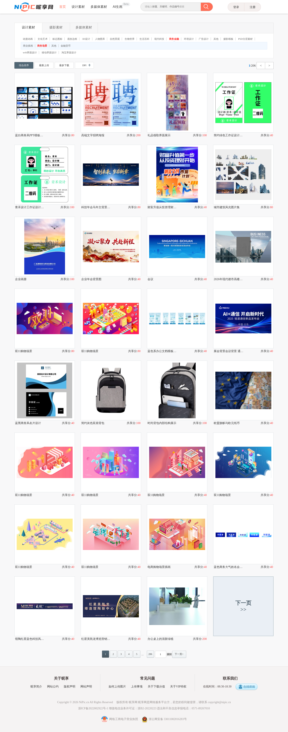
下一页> (179, 654)
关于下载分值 (156, 686)
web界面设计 (30, 52)
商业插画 (28, 45)
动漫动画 (28, 39)
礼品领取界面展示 (159, 135)
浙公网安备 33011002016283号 (164, 719)
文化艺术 (43, 39)
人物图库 (100, 39)
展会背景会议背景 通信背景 (228, 351)
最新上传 (44, 65)
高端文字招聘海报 (92, 135)
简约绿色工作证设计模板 (228, 135)
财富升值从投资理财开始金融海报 (162, 207)
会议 (150, 279)
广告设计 (204, 39)
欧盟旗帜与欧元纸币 (227, 423)
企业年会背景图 (91, 279)
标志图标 (57, 39)
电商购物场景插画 (159, 567)
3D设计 (86, 39)
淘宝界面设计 (69, 52)
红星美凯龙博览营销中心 (96, 638)
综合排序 (24, 65)
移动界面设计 (49, 52)
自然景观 (115, 39)
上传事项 (137, 686)
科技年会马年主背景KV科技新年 (96, 207)
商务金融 (174, 39)
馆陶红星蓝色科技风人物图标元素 (30, 638)
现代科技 (159, 39)
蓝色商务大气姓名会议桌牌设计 (228, 567)
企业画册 (21, 279)
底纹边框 (72, 39)
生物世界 (130, 39)
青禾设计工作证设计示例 (30, 207)
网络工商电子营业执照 (120, 719)
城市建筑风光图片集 (227, 207)
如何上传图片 (117, 686)
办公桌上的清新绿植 (160, 638)
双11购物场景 (23, 351)
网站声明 (86, 686)
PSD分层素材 (245, 39)
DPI (84, 65)
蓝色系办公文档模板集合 (162, 351)
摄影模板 (228, 39)
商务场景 (42, 45)
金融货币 (66, 45)
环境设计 (189, 39)
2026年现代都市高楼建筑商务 (228, 279)
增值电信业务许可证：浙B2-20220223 (132, 708)
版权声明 (69, 686)
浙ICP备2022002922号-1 (93, 708)
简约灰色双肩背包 (92, 423)
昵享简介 (36, 686)
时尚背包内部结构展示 (161, 423)
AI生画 (117, 6)
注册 (252, 7)
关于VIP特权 (178, 686)
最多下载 (64, 65)
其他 (216, 39)
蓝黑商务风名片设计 (28, 423)
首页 (62, 6)
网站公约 (53, 686)
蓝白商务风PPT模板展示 (30, 135)
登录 (236, 7)
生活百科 (144, 39)
